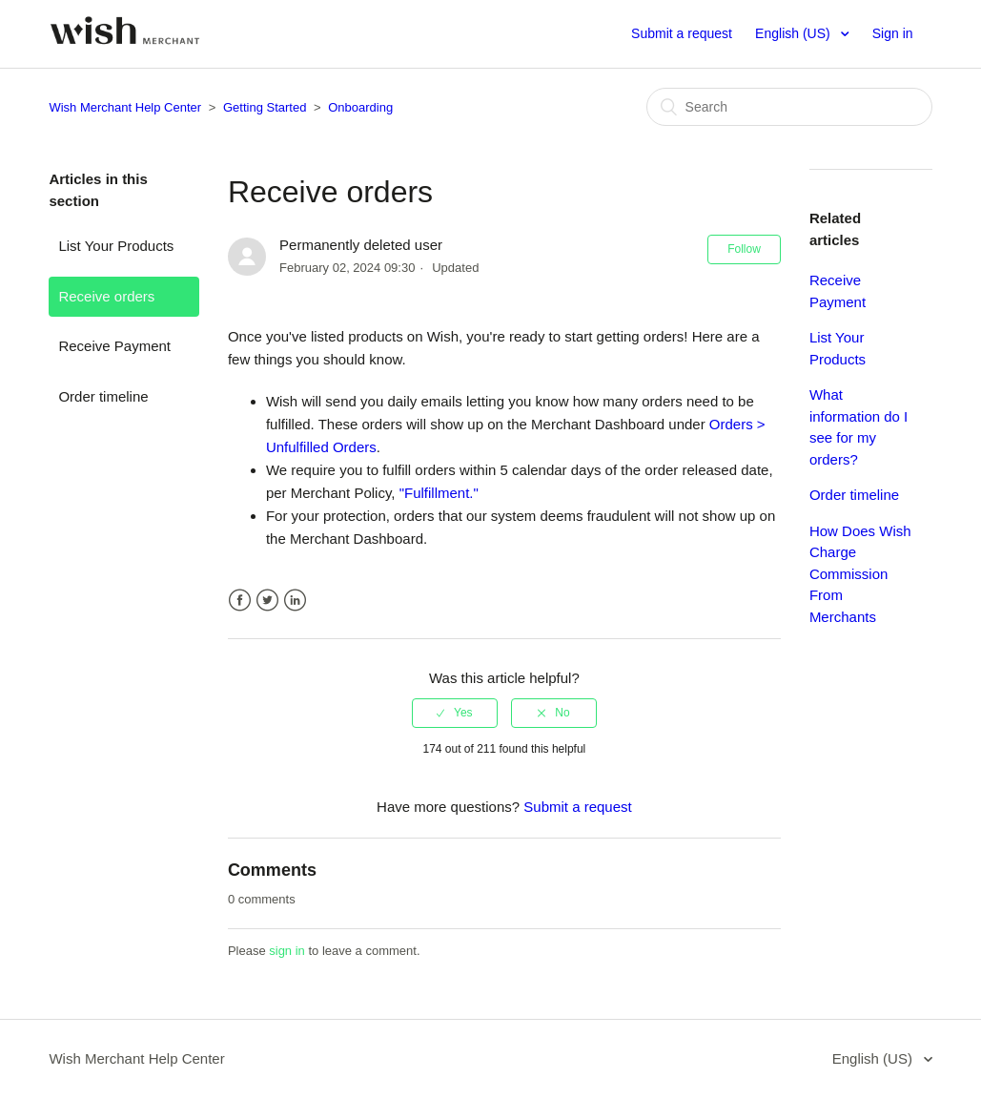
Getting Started (264, 107)
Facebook (240, 600)
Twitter (267, 600)
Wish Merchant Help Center (125, 107)
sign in (287, 950)
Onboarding (360, 107)
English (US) (794, 33)
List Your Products (116, 246)
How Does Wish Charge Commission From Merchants (860, 574)
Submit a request (681, 33)
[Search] (789, 107)
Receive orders (106, 296)
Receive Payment (114, 346)
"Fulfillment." (439, 493)
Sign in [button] (892, 33)
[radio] (455, 712)
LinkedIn (295, 600)
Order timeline (103, 396)
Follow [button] (744, 249)
